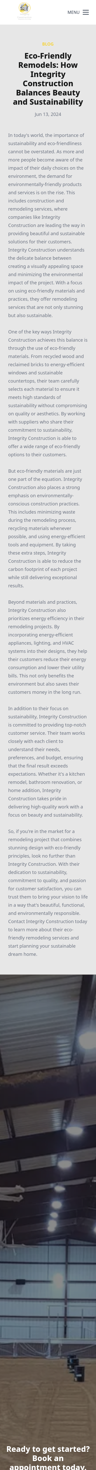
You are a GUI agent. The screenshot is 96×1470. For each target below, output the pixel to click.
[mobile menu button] (86, 12)
